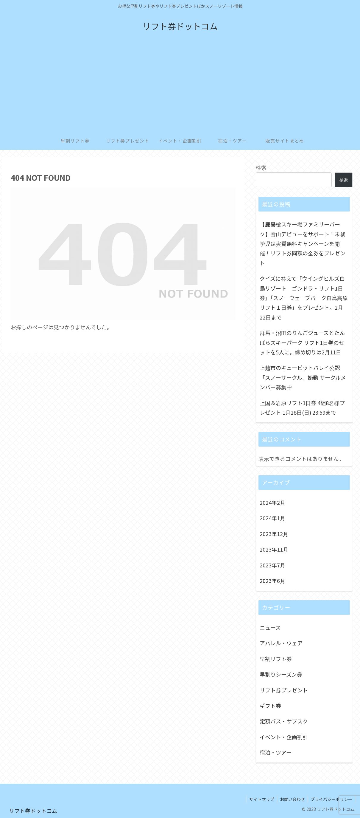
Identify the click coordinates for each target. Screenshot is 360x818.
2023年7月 (272, 565)
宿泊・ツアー (276, 752)
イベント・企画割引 (284, 737)
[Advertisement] (180, 87)
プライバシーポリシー (331, 799)
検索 (261, 167)
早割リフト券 (276, 659)
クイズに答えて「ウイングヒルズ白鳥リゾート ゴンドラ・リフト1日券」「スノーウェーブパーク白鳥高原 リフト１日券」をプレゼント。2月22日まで (305, 297)
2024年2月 (272, 502)
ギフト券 (270, 705)
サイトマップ (260, 799)
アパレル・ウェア (281, 643)
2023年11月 (274, 549)
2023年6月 (272, 580)
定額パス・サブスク (284, 721)
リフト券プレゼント (284, 690)
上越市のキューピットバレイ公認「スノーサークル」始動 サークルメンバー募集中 (303, 377)
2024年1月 (272, 518)
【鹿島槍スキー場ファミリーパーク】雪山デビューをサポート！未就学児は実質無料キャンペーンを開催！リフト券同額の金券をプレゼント (302, 243)
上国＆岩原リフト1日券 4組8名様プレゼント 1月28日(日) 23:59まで (302, 407)
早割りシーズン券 (281, 674)
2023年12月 (274, 534)
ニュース (270, 627)
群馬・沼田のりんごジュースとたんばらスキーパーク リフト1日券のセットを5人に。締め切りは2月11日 (302, 342)
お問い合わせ (291, 799)
